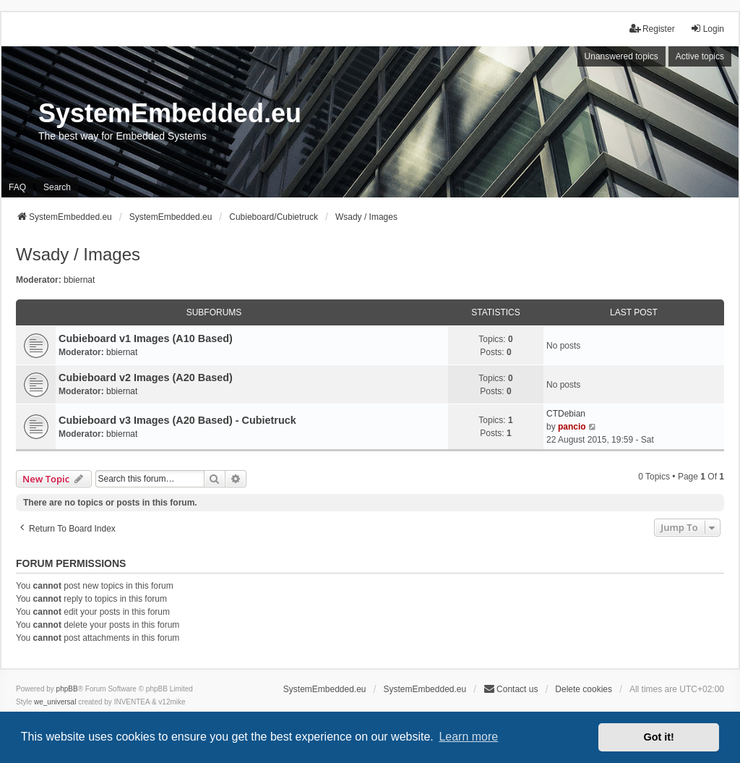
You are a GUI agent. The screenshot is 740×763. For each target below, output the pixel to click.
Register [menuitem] (652, 28)
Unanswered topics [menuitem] (621, 56)
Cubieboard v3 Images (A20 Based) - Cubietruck (177, 420)
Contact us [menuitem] (510, 688)
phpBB (67, 689)
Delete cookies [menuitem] (583, 689)
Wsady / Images (78, 254)
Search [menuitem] (57, 187)
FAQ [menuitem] (17, 187)
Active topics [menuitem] (700, 56)
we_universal (55, 702)
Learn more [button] (468, 736)
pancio (572, 427)
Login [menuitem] (707, 28)
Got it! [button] (659, 737)
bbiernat (79, 280)
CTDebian (565, 414)
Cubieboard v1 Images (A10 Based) (146, 338)
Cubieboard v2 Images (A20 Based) (146, 377)
